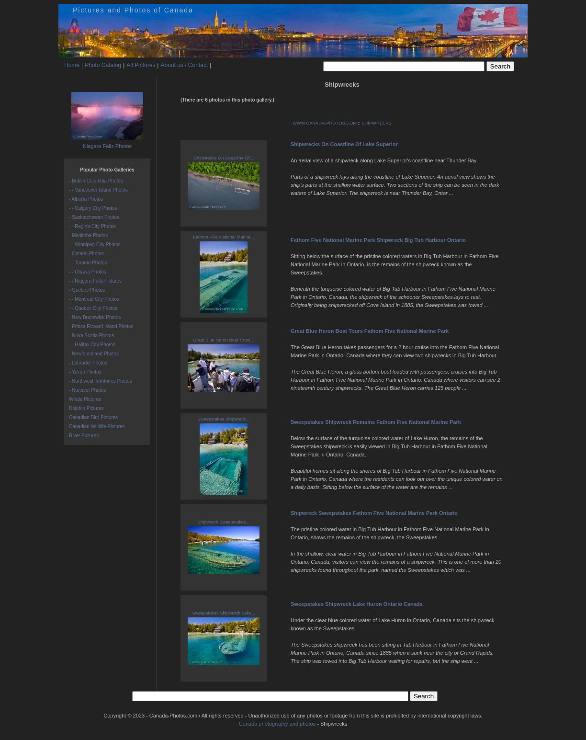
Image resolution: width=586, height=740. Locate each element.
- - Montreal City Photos (94, 299)
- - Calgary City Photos (93, 208)
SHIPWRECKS (376, 123)
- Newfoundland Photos (94, 353)
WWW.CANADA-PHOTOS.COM (325, 123)
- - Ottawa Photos (87, 271)
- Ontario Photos (86, 253)
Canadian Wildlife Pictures (97, 426)
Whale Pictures (85, 399)
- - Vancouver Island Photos (98, 190)
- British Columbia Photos (96, 180)
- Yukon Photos (85, 372)
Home (71, 65)
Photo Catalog (103, 65)
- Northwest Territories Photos (100, 381)
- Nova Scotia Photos (91, 335)
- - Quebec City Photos (93, 308)
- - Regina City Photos (92, 226)
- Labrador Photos (88, 362)
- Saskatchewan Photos (94, 217)
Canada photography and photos (277, 724)
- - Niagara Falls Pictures (95, 281)
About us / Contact (184, 65)
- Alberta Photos (86, 199)
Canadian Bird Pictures (93, 417)
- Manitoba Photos (88, 235)
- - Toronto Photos (88, 262)
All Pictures (140, 65)
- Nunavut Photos (87, 390)
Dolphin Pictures (86, 408)
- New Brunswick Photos (95, 317)
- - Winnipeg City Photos (95, 244)
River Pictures (84, 435)
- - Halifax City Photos (92, 344)
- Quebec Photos (87, 290)
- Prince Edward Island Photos (101, 326)
